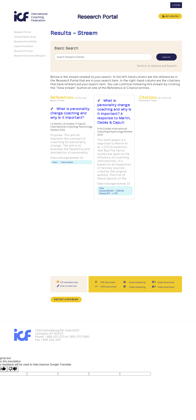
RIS (116, 193)
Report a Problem (66, 299)
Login (176, 5)
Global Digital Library (25, 36)
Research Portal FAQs (25, 41)
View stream (67, 162)
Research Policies (23, 50)
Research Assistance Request (30, 55)
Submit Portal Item (24, 46)
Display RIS (104, 193)
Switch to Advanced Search (157, 65)
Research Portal (22, 31)
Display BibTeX (106, 190)
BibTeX (120, 190)
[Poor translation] (12, 369)
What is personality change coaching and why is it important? (69, 113)
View (54, 162)
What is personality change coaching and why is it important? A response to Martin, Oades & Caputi (114, 111)
